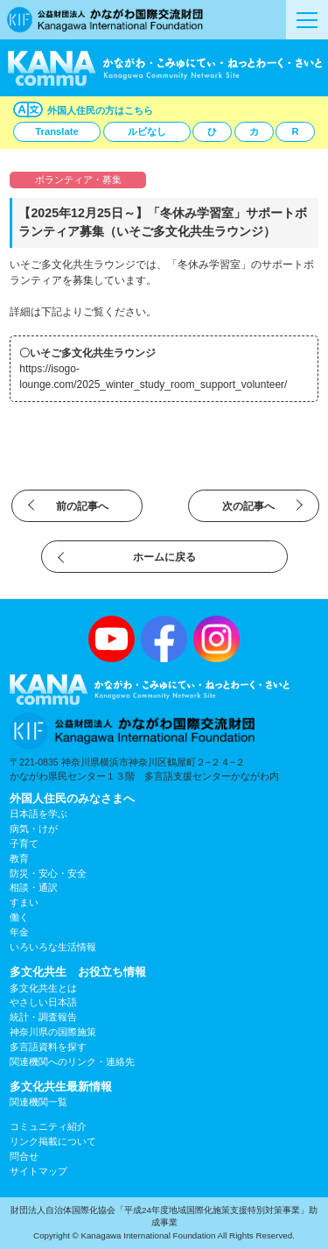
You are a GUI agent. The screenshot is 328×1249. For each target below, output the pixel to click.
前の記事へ (82, 506)
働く (19, 917)
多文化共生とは (43, 988)
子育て (24, 843)
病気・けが (34, 828)
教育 (19, 858)
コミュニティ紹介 (48, 1126)
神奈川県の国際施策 (53, 1032)
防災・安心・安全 (48, 873)
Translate (56, 131)
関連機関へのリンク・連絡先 (72, 1061)
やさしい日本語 (43, 1002)
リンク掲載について (53, 1141)
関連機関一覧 (38, 1102)
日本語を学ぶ (38, 813)
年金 (19, 932)
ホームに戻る (164, 557)
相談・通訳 (34, 887)
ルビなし (147, 131)
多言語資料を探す (48, 1046)
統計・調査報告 (43, 1017)
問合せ (24, 1156)
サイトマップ (38, 1171)
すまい (24, 902)
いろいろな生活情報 (53, 947)
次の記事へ (248, 506)
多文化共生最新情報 (61, 1086)
